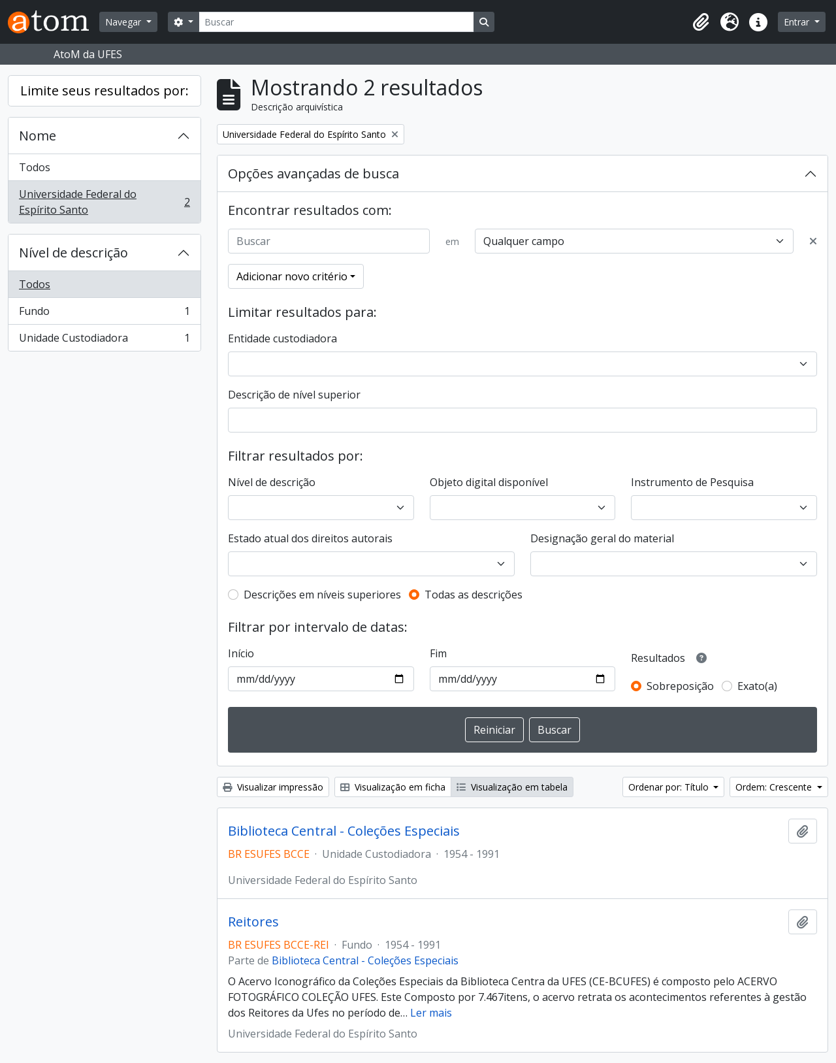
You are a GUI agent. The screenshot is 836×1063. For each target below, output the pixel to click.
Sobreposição (680, 686)
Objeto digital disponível (489, 482)
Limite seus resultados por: (104, 90)
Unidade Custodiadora (104, 340)
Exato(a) (757, 686)
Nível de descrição (73, 252)
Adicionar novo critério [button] (291, 276)
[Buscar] (336, 22)
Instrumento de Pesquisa (692, 482)
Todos (34, 167)
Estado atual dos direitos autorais (310, 538)
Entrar (798, 22)
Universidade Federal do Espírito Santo (104, 202)
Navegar (124, 22)
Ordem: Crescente (774, 787)
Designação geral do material (602, 538)
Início (241, 653)
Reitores (253, 922)
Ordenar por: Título (669, 787)
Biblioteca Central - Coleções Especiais (344, 831)
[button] (700, 22)
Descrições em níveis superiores (322, 594)
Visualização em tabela (512, 787)
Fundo (104, 314)
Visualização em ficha (392, 787)
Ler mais (431, 1013)
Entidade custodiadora (282, 338)
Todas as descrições (473, 594)
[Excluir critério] (813, 241)
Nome (37, 135)
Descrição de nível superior (294, 394)
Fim (438, 653)
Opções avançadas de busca (313, 173)
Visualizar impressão (273, 787)
